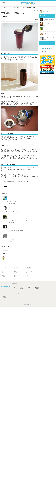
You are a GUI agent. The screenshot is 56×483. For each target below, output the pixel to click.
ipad (43, 48)
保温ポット (35, 10)
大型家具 (21, 288)
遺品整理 (11, 293)
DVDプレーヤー (48, 46)
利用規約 (4, 297)
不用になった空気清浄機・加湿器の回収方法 (14, 230)
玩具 (29, 288)
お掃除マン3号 (10, 203)
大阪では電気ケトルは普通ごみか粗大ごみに (14, 201)
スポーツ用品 (15, 288)
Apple (43, 46)
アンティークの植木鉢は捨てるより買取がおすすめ (48, 33)
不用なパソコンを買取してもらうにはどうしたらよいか (48, 38)
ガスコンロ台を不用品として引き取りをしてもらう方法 (16, 220)
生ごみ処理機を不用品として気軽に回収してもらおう (16, 239)
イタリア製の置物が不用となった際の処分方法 (48, 23)
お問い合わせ (5, 300)
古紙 (21, 287)
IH (52, 46)
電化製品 (37, 291)
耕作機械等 (30, 291)
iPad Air (46, 48)
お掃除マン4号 (10, 222)
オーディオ (14, 287)
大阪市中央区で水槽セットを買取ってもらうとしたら (48, 28)
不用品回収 (2, 293)
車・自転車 (37, 287)
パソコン (14, 291)
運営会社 (4, 296)
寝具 (21, 291)
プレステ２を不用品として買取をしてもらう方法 (15, 211)
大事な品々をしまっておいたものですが (48, 19)
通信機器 (37, 288)
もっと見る (44, 51)
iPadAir (50, 48)
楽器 (29, 287)
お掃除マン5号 (8, 258)
